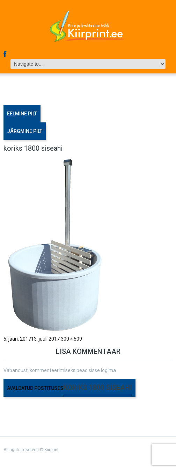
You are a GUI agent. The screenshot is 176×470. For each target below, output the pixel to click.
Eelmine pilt (22, 113)
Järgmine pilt (24, 131)
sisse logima (102, 370)
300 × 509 (71, 339)
